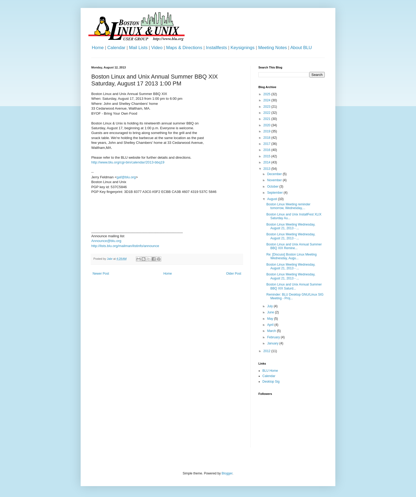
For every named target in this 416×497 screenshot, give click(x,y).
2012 (267, 351)
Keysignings (243, 47)
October (273, 186)
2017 (267, 144)
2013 (267, 169)
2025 (267, 94)
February (274, 337)
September (275, 193)
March (272, 331)
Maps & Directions (184, 47)
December (275, 174)
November (275, 180)
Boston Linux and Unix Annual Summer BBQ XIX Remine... (294, 246)
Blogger (227, 473)
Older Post (233, 273)
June (271, 312)
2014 (267, 162)
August (272, 199)
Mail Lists (138, 47)
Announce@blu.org (106, 241)
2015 (267, 156)
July (270, 306)
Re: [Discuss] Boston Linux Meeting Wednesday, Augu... (291, 256)
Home (98, 47)
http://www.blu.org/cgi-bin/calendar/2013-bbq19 (127, 162)
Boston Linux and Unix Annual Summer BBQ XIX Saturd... (294, 286)
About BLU (301, 47)
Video (157, 47)
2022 (267, 113)
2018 (267, 138)
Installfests (216, 47)
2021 (267, 119)
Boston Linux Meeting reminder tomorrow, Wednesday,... (288, 206)
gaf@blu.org (126, 177)
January (273, 343)
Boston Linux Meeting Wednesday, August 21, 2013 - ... (290, 226)
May (270, 319)
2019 (267, 131)
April (270, 325)
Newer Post (101, 273)
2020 (267, 125)
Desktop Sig (271, 381)
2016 (267, 150)
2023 (267, 107)
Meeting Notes (272, 47)
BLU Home (270, 371)
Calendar (116, 47)
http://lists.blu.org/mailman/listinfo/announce (125, 246)
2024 (267, 100)
